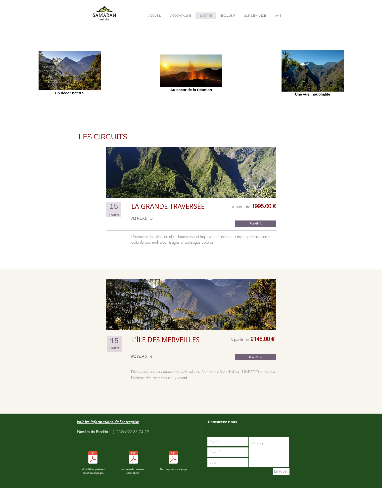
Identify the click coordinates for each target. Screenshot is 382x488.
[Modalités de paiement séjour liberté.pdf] (93, 458)
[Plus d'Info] (255, 223)
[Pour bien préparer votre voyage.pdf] (173, 458)
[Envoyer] (281, 471)
